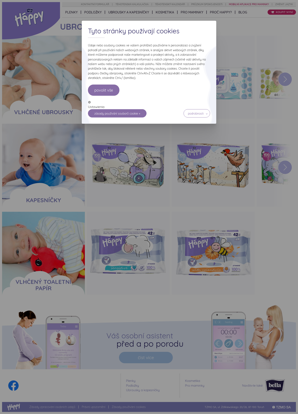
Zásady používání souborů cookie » (117, 113)
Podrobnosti (196, 113)
